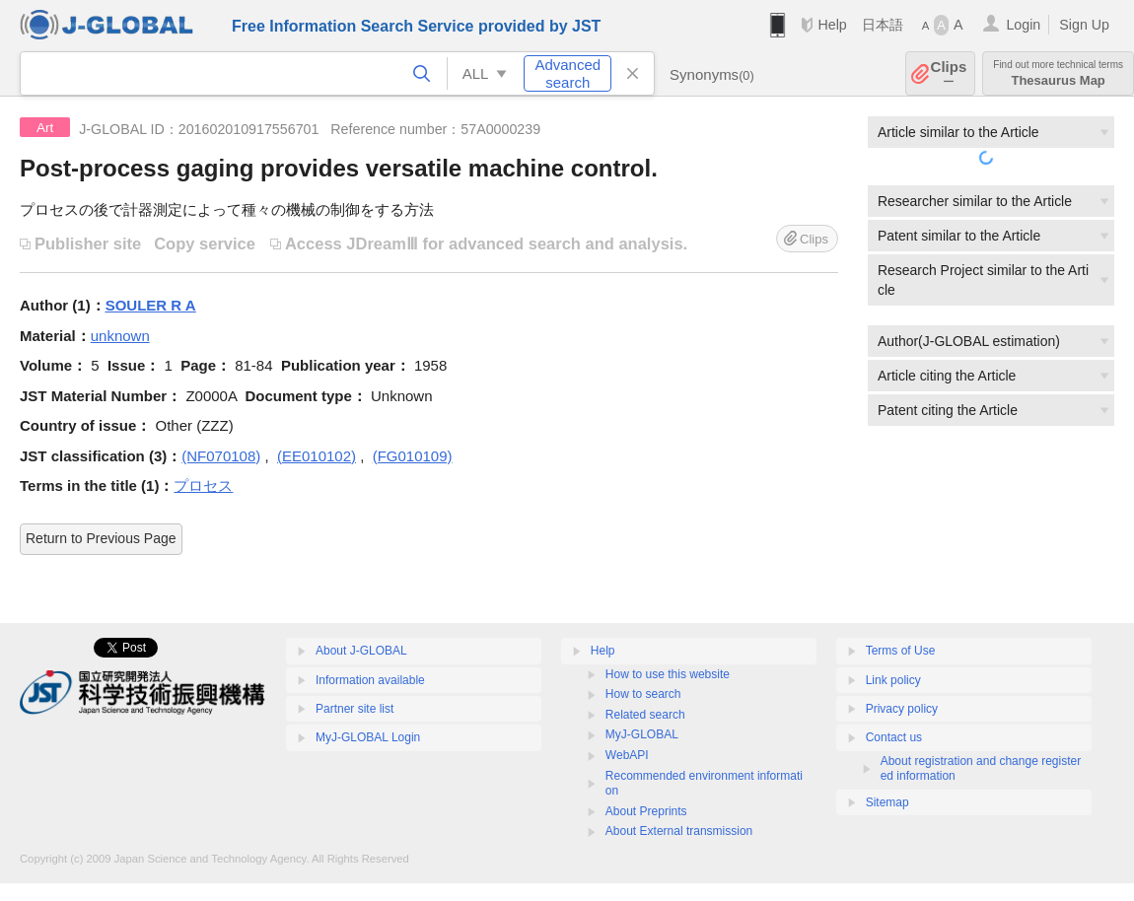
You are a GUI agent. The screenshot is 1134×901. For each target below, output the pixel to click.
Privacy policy (902, 709)
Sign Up (1084, 25)
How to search (643, 694)
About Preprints (646, 811)
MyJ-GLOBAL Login (368, 737)
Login (1023, 25)
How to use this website (667, 674)
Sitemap (887, 802)
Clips (949, 73)
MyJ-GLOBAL (641, 734)
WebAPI (627, 755)
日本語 (882, 25)
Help (831, 25)
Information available (370, 680)
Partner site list (354, 709)
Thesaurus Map (1058, 73)
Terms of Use (901, 651)
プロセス (203, 485)
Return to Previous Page (101, 538)
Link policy (893, 680)
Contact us (894, 737)
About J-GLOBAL (361, 651)
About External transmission (678, 831)
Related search (645, 715)
